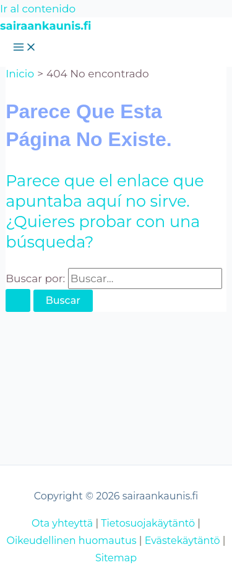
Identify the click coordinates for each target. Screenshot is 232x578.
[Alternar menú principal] (24, 48)
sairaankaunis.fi (45, 26)
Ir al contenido (37, 8)
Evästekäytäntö (182, 540)
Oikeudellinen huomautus (71, 540)
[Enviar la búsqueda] (18, 300)
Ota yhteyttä (62, 523)
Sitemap (116, 558)
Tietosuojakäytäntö (148, 523)
